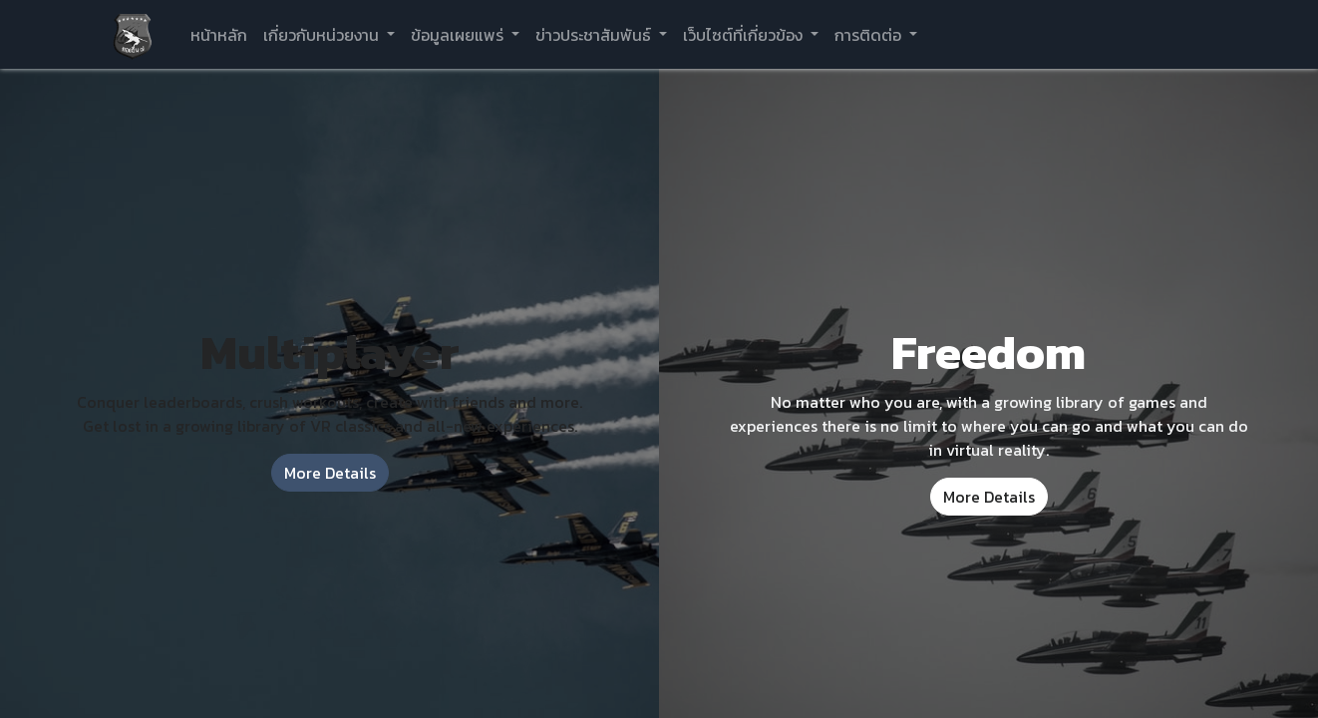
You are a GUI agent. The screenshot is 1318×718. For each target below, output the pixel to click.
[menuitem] (218, 35)
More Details (330, 473)
